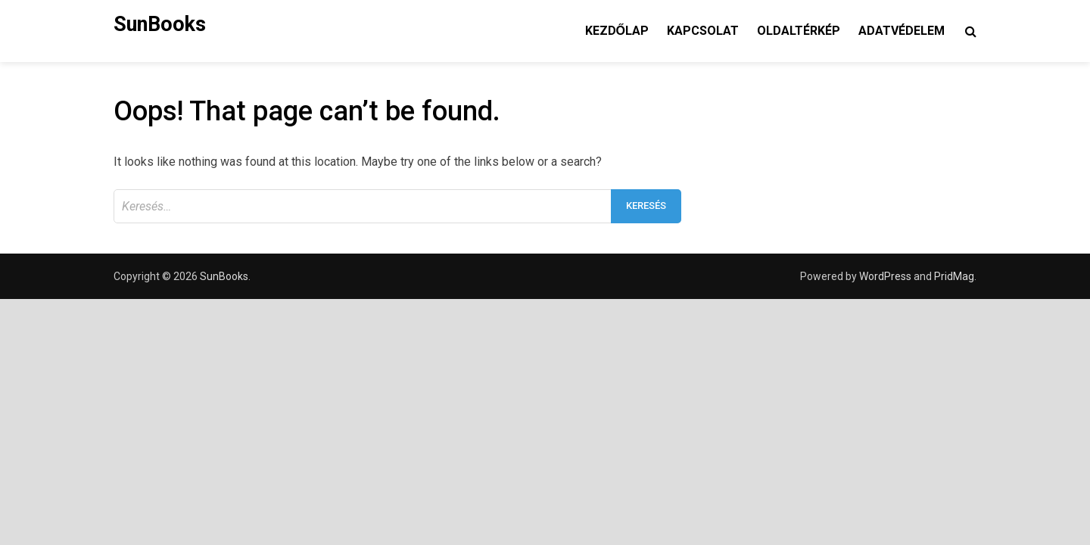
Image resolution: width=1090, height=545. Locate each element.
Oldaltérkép (798, 30)
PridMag (954, 276)
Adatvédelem (901, 30)
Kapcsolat (703, 30)
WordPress (885, 276)
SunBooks (160, 24)
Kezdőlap (617, 30)
